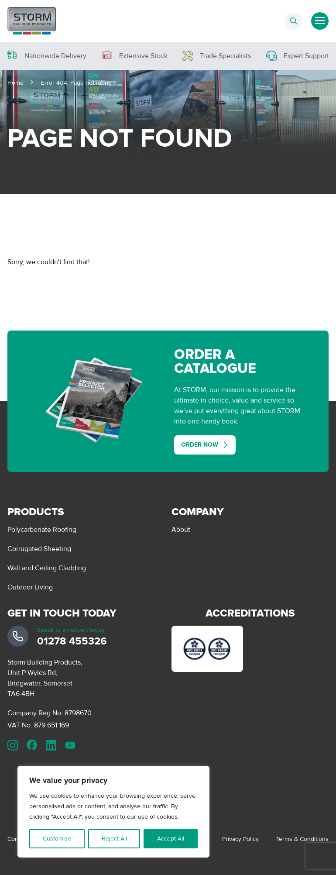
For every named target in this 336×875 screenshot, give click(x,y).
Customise (57, 838)
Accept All (170, 838)
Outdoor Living (30, 587)
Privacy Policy (240, 839)
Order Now (199, 444)
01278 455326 (72, 641)
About (180, 529)
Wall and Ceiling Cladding (46, 568)
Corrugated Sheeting (39, 548)
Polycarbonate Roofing (41, 529)
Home (15, 82)
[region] (113, 812)
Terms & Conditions (302, 839)
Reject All (114, 838)
